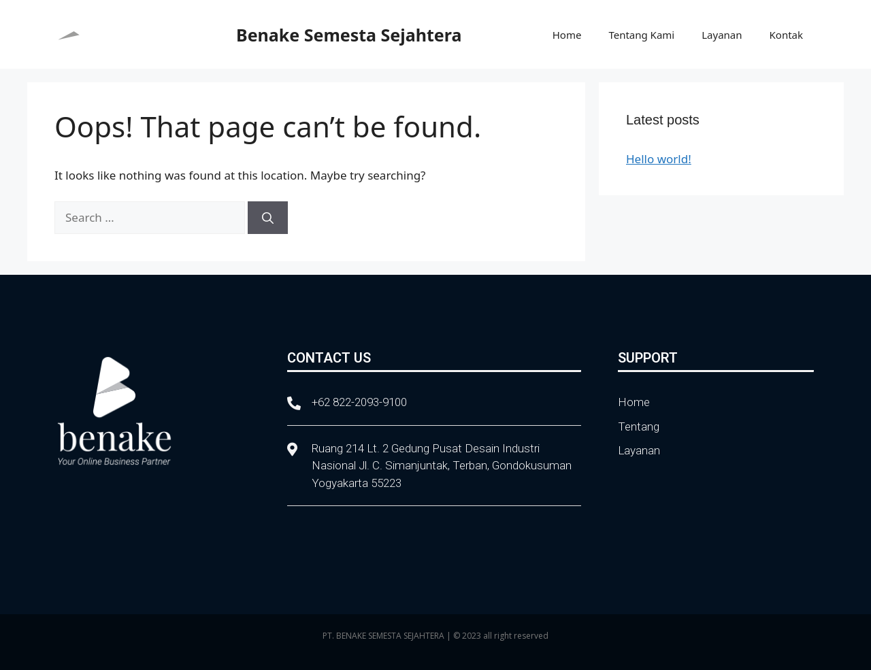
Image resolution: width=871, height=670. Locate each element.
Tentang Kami (641, 34)
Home (567, 34)
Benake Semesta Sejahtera (348, 34)
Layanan (722, 34)
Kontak (786, 34)
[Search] (268, 217)
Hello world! (658, 159)
